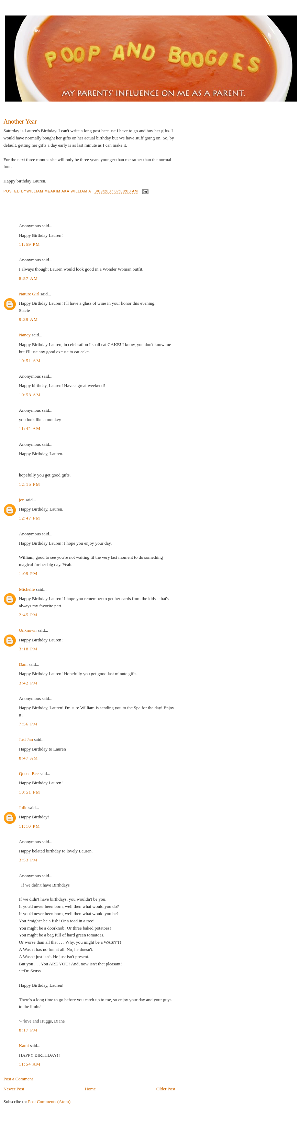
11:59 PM (29, 244)
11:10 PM (29, 826)
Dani (23, 664)
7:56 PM (28, 723)
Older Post (165, 1088)
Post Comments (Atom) (49, 1101)
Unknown (27, 630)
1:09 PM (28, 573)
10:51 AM (30, 360)
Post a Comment (18, 1078)
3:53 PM (28, 859)
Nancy (25, 334)
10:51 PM (29, 792)
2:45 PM (28, 614)
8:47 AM (28, 758)
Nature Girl (29, 293)
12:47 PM (29, 518)
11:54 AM (30, 1064)
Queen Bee (28, 773)
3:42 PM (28, 682)
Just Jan (26, 739)
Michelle (27, 589)
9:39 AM (28, 319)
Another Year (20, 121)
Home (90, 1088)
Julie (23, 807)
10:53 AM (30, 394)
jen (21, 499)
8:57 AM (28, 278)
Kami (24, 1045)
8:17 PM (28, 1030)
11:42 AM (30, 428)
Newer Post (13, 1088)
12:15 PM (29, 484)
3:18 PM (28, 648)
